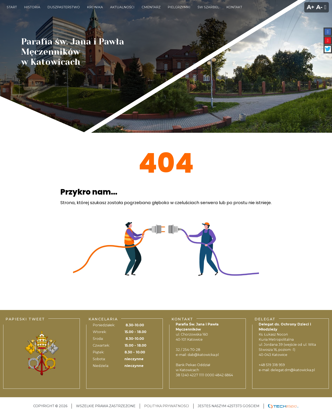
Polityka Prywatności (166, 406)
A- (319, 7)
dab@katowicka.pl (203, 355)
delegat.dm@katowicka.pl (293, 370)
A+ (310, 7)
